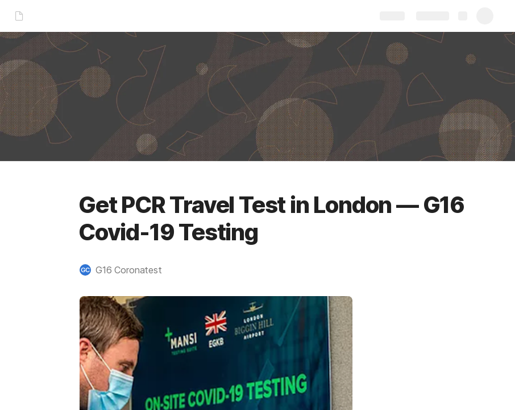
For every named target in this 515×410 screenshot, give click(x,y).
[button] (126, 270)
